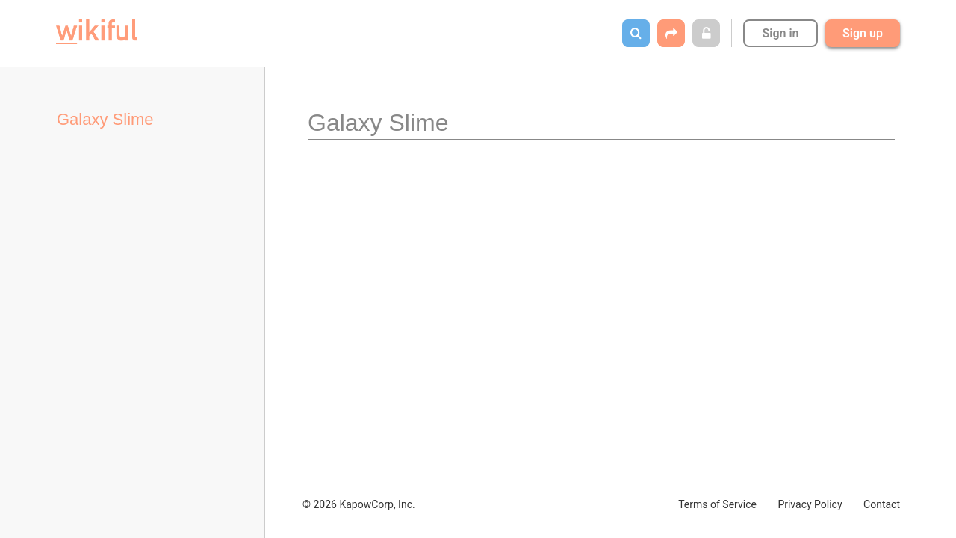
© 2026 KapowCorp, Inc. (358, 504)
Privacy (809, 504)
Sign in (780, 33)
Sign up (862, 33)
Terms (717, 504)
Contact (881, 504)
